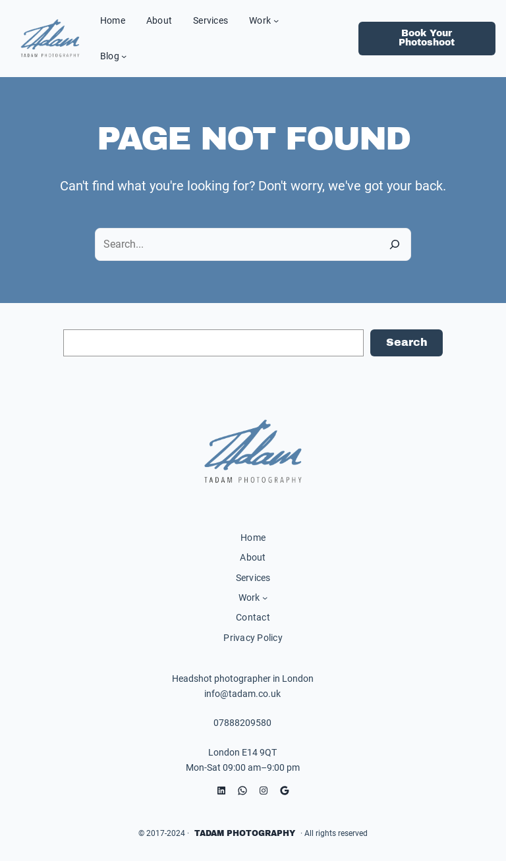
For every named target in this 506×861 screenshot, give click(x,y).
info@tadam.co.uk (242, 693)
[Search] (394, 244)
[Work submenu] (276, 20)
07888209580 (242, 722)
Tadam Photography (244, 833)
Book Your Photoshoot (427, 37)
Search (407, 342)
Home (253, 537)
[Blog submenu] (123, 56)
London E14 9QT (242, 752)
